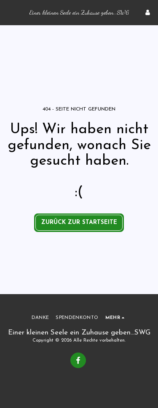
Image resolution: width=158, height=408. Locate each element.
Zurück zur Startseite (79, 222)
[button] (9, 12)
